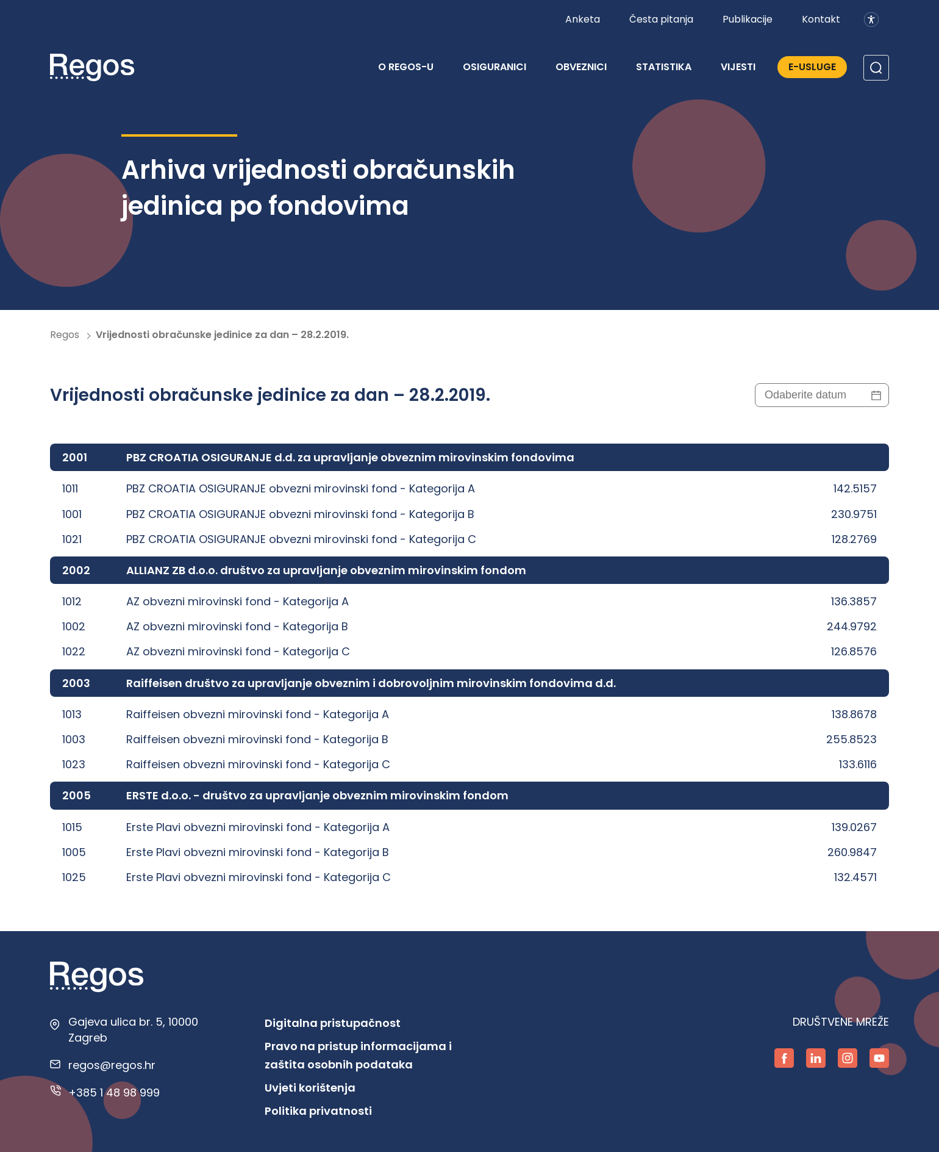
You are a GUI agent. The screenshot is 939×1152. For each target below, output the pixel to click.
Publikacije (748, 19)
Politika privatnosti (318, 1110)
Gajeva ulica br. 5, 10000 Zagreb (133, 1029)
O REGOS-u (406, 67)
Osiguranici (494, 67)
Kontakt (821, 19)
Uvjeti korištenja (310, 1087)
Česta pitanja (661, 19)
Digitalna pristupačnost (333, 1023)
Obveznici (581, 67)
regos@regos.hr (111, 1065)
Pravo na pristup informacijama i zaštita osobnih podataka (358, 1055)
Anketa (582, 19)
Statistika (663, 67)
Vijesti (738, 67)
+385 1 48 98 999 (114, 1092)
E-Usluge (812, 67)
